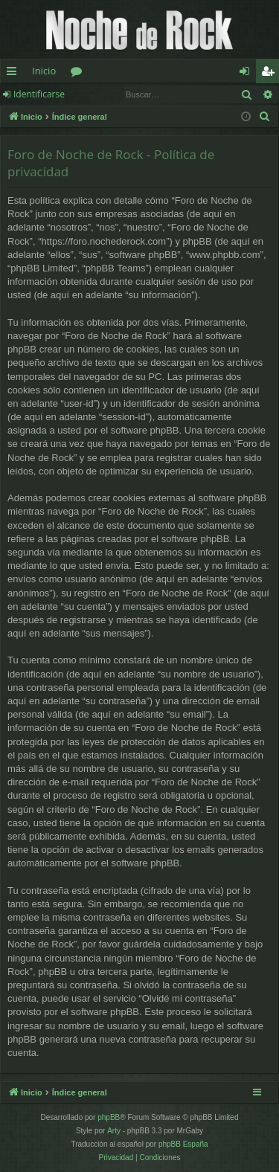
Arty (114, 1131)
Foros (79, 73)
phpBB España (183, 1144)
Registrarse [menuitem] (271, 73)
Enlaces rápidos (14, 73)
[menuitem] (265, 117)
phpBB (108, 1117)
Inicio (44, 70)
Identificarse (39, 94)
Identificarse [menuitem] (248, 73)
